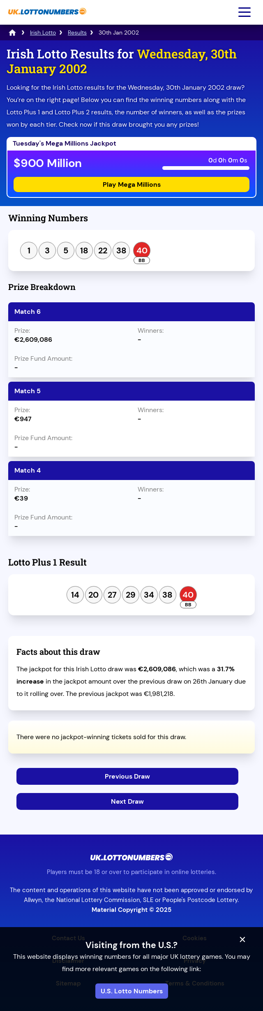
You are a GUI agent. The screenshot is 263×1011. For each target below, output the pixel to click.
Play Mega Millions (132, 184)
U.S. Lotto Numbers (132, 991)
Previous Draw (127, 776)
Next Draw (127, 801)
